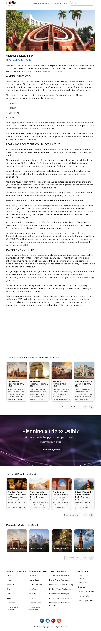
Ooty (9, 575)
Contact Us (82, 582)
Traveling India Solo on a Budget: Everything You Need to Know (38, 495)
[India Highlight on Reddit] (59, 621)
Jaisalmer (11, 603)
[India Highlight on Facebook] (42, 621)
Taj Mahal (33, 575)
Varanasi (10, 584)
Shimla (9, 589)
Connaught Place (83, 381)
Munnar (10, 598)
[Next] (91, 407)
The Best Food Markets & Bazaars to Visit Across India (17, 495)
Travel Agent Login (86, 601)
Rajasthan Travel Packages (60, 598)
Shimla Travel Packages (59, 575)
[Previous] (85, 407)
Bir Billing (33, 594)
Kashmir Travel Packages (59, 589)
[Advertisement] (50, 331)
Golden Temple (35, 584)
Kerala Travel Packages (59, 594)
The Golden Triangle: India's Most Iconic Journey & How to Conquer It (61, 497)
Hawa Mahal (34, 580)
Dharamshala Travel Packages (62, 584)
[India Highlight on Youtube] (53, 621)
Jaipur (68, 81)
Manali (9, 594)
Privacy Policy (84, 596)
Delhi (29, 65)
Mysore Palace (35, 603)
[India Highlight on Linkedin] (48, 621)
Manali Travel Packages (59, 580)
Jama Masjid (13, 381)
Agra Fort (33, 589)
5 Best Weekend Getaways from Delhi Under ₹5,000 (83, 495)
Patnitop (32, 598)
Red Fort (57, 381)
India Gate (35, 381)
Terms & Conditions (86, 591)
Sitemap (81, 587)
